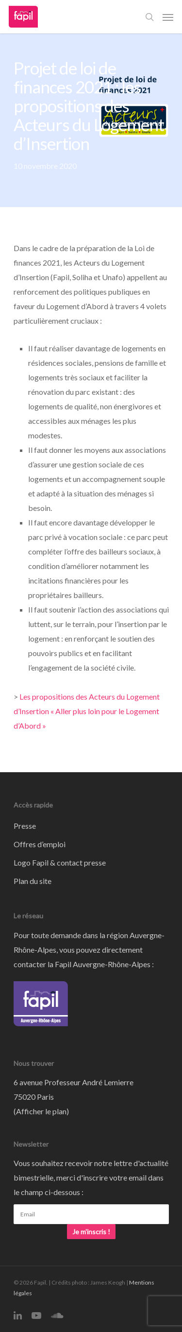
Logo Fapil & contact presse (60, 862)
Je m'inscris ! (91, 1231)
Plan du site (32, 880)
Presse (25, 825)
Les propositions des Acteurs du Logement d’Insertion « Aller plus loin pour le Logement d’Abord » (87, 711)
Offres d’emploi (40, 844)
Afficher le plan (41, 1111)
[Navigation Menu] (168, 17)
